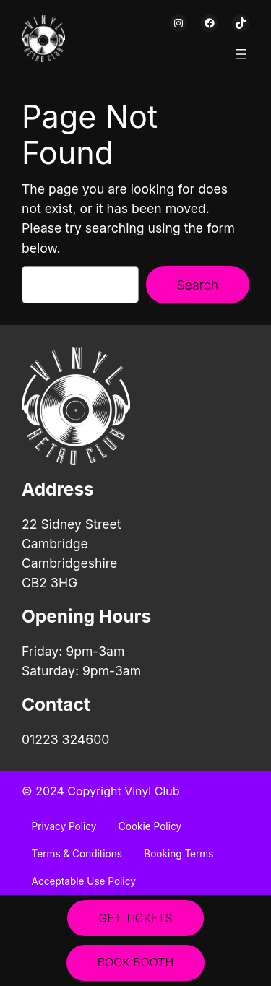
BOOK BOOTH (136, 962)
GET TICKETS (135, 918)
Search (197, 285)
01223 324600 (65, 739)
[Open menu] (240, 54)
